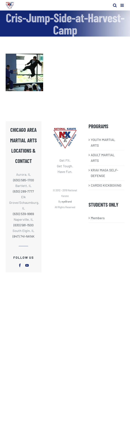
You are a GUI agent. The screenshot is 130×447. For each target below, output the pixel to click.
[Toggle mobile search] (115, 5)
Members (98, 218)
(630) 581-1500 (24, 225)
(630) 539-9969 (23, 214)
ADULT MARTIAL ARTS (103, 158)
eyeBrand (67, 201)
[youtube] (27, 265)
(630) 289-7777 (23, 191)
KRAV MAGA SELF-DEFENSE (104, 173)
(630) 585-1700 (23, 180)
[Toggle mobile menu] (122, 5)
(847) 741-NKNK (24, 236)
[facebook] (20, 265)
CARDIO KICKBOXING (106, 185)
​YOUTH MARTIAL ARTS (103, 142)
